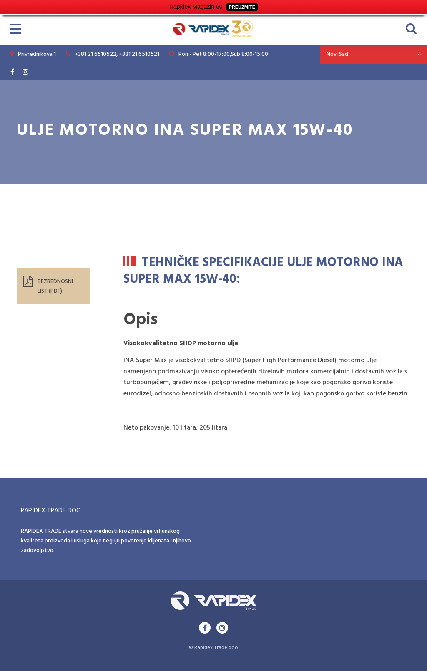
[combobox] (374, 54)
